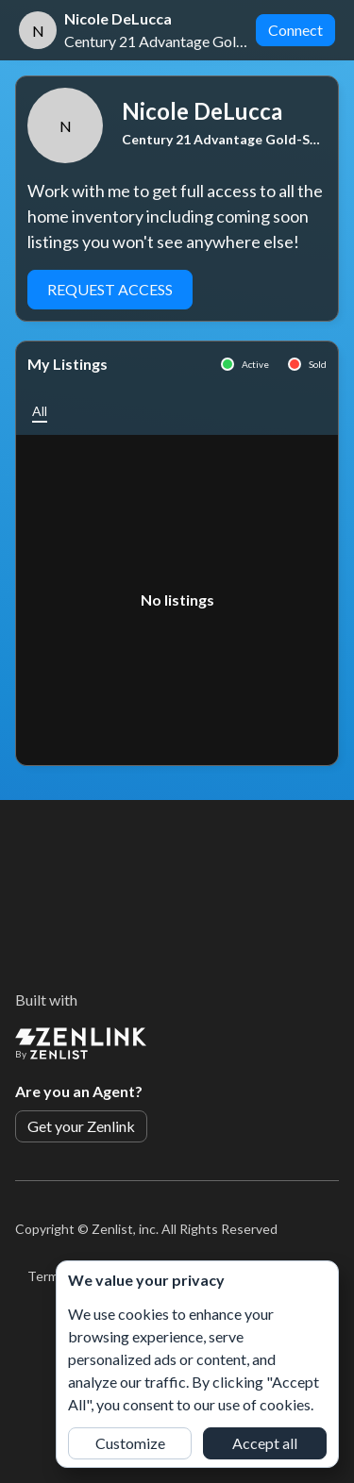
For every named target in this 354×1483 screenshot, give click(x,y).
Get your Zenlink (81, 1126)
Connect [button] (295, 30)
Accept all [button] (264, 1443)
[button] (39, 411)
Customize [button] (130, 1443)
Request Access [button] (110, 289)
